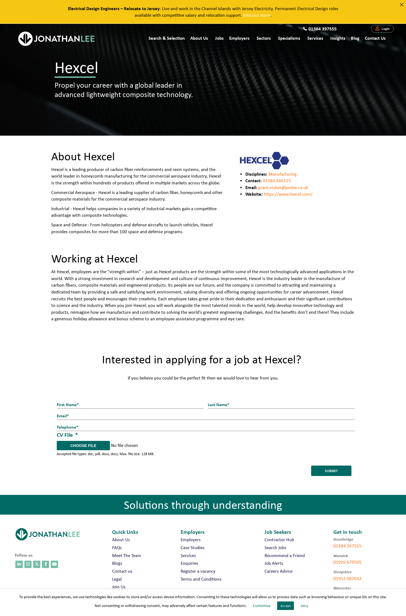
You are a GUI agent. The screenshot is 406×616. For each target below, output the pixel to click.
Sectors (264, 38)
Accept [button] (285, 605)
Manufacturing (282, 174)
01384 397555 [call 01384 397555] (347, 540)
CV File (67, 430)
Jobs (219, 38)
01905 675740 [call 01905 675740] (347, 589)
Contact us (375, 38)
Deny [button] (304, 605)
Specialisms (289, 38)
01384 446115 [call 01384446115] (277, 181)
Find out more (256, 15)
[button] (382, 29)
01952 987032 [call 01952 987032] (347, 572)
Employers (239, 38)
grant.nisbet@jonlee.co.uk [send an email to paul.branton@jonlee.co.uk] (283, 187)
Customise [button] (261, 605)
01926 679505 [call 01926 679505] (347, 556)
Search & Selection (167, 38)
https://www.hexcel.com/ (288, 194)
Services (315, 38)
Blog (355, 38)
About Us (199, 38)
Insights (337, 38)
